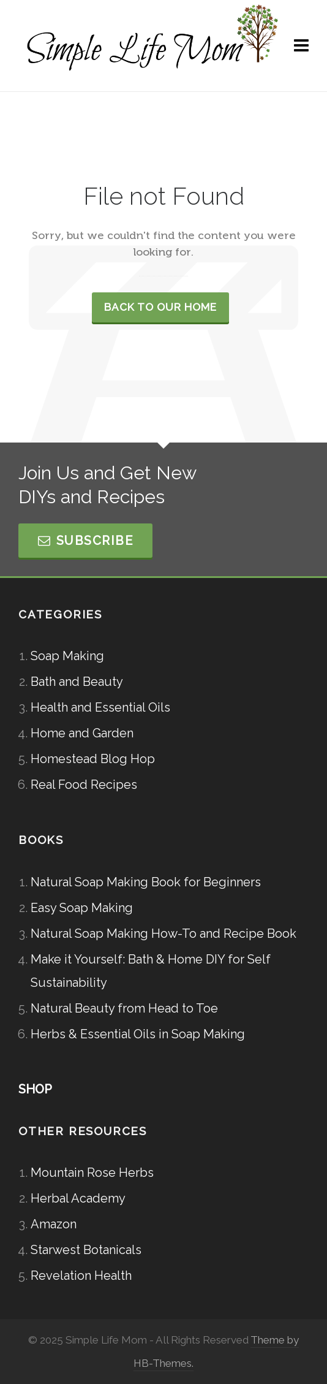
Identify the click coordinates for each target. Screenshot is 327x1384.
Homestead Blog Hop (93, 758)
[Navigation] (301, 46)
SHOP (35, 1089)
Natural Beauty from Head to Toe (124, 1008)
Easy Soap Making (82, 907)
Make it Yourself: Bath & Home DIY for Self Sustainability (151, 971)
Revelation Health (81, 1275)
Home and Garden (82, 733)
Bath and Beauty (77, 681)
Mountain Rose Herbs (92, 1172)
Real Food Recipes (84, 784)
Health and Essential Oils (100, 707)
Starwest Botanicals (86, 1249)
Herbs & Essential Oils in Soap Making (138, 1034)
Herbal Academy (78, 1198)
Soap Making (67, 655)
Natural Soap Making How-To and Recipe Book (163, 933)
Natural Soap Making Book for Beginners (146, 882)
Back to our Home (160, 307)
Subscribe (85, 540)
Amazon (54, 1224)
